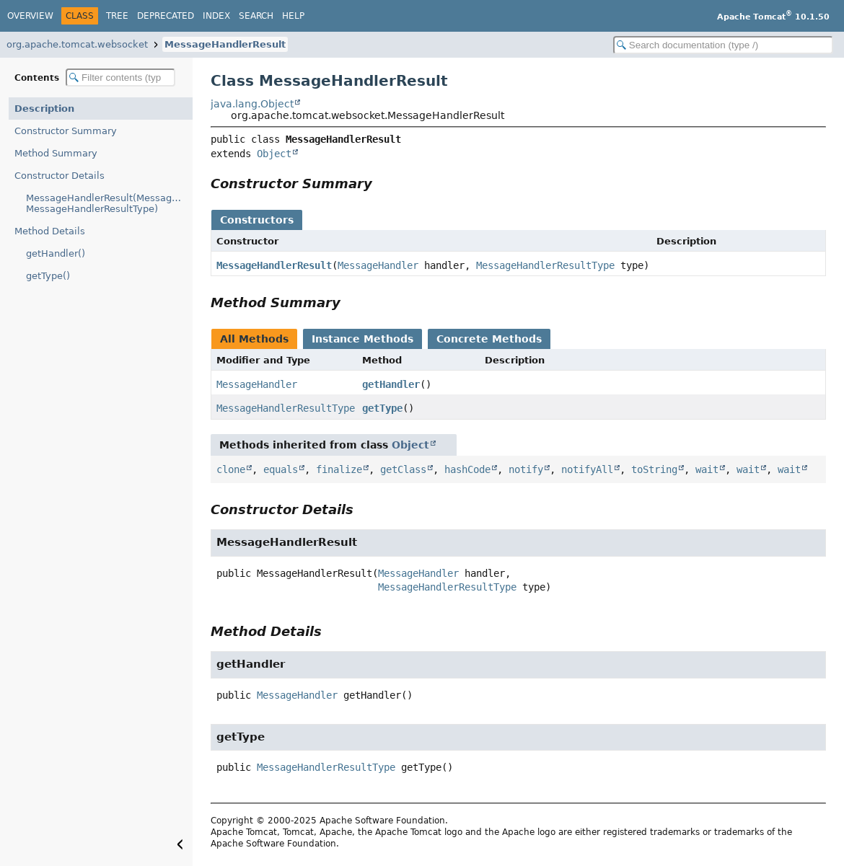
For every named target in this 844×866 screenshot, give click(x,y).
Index (216, 16)
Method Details (49, 231)
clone (230, 469)
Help (293, 16)
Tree (117, 16)
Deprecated (165, 16)
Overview (30, 16)
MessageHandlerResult (225, 44)
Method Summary (55, 153)
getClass (403, 469)
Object (274, 153)
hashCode (467, 469)
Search (256, 16)
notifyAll (587, 469)
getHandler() (55, 253)
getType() (48, 275)
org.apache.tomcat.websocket (77, 44)
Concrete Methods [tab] (489, 339)
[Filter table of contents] (120, 78)
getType (382, 408)
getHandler (391, 384)
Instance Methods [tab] (362, 339)
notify (526, 469)
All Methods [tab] (254, 339)
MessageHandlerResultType (545, 265)
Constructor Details (59, 175)
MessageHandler (378, 265)
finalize (339, 469)
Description (44, 108)
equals (280, 469)
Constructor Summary (65, 130)
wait (706, 469)
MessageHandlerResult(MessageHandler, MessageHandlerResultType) (109, 203)
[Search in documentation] (723, 45)
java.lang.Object (252, 104)
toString (654, 469)
